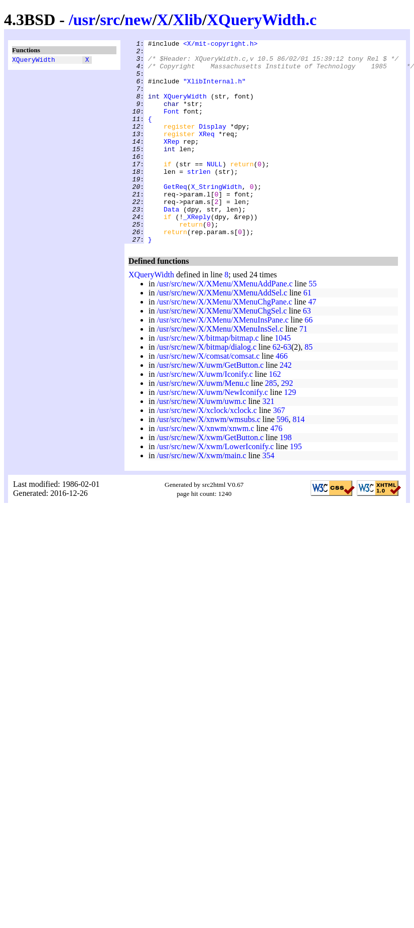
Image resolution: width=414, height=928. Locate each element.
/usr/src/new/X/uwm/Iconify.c (204, 414)
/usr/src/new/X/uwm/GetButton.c (210, 405)
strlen (199, 198)
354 (268, 496)
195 (296, 487)
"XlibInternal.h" (214, 89)
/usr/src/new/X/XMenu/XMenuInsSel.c (220, 369)
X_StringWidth (216, 216)
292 (287, 424)
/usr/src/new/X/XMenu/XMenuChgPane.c (224, 342)
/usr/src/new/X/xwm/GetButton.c (210, 478)
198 (286, 478)
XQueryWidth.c (262, 20)
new (138, 20)
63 (307, 351)
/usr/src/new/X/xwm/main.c (201, 496)
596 (283, 460)
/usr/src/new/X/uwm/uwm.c (201, 442)
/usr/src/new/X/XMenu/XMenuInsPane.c (223, 360)
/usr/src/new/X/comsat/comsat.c (208, 396)
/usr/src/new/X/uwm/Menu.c (203, 424)
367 (279, 451)
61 (307, 333)
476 (276, 469)
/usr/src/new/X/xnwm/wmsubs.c (208, 460)
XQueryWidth (33, 60)
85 (309, 387)
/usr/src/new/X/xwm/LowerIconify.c (215, 487)
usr (84, 20)
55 (313, 324)
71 (303, 369)
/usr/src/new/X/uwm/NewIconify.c (212, 433)
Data (171, 243)
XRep (171, 162)
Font (171, 126)
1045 (283, 378)
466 (281, 396)
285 (271, 424)
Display (212, 144)
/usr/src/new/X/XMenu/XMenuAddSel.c (222, 333)
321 (268, 442)
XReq (206, 153)
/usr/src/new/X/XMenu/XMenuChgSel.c (222, 351)
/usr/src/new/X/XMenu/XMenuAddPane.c (225, 324)
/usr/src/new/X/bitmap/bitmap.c (207, 378)
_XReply (197, 252)
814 (299, 460)
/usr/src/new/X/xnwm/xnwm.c (205, 469)
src (110, 20)
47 (312, 342)
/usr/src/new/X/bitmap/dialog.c (206, 387)
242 (286, 405)
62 (276, 387)
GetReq (175, 216)
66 (309, 360)
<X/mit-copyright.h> (220, 44)
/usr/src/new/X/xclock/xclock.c (207, 451)
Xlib (187, 20)
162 (275, 414)
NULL (214, 189)
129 (290, 433)
